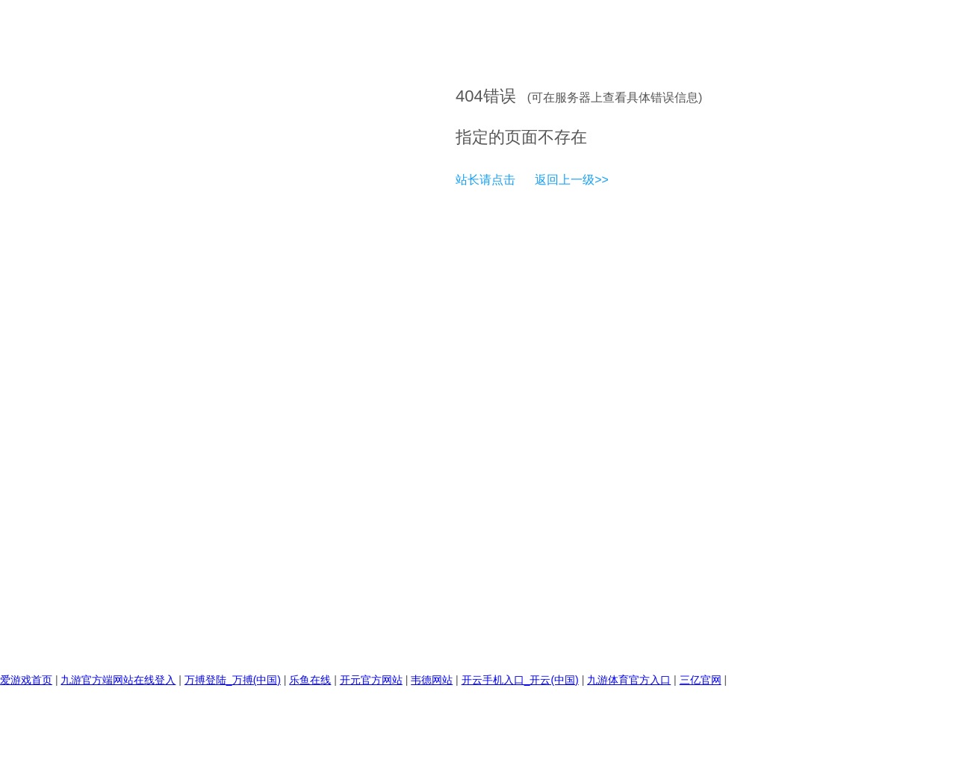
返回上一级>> (572, 179)
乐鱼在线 (310, 680)
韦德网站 (432, 680)
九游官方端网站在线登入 (118, 680)
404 (469, 96)
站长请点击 (485, 179)
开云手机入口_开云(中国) (520, 680)
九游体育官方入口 (629, 680)
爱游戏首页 (26, 680)
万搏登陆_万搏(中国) (232, 680)
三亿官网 (700, 680)
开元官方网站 (371, 680)
